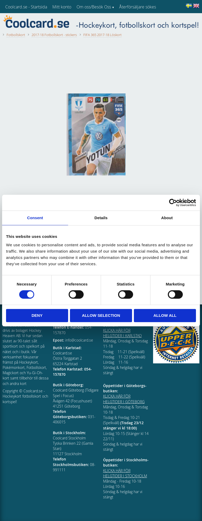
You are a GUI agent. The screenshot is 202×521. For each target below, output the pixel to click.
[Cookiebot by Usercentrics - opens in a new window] (173, 203)
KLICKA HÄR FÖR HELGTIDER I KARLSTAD (122, 333)
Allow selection (101, 315)
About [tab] (167, 218)
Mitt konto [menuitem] (61, 7)
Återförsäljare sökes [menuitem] (137, 7)
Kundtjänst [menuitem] (129, 20)
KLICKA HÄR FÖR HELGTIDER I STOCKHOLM (125, 473)
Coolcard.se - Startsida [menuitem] (26, 7)
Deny (37, 315)
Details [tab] (101, 218)
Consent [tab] (35, 218)
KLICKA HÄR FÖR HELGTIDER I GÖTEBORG (124, 399)
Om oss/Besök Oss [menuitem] (94, 7)
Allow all (164, 315)
